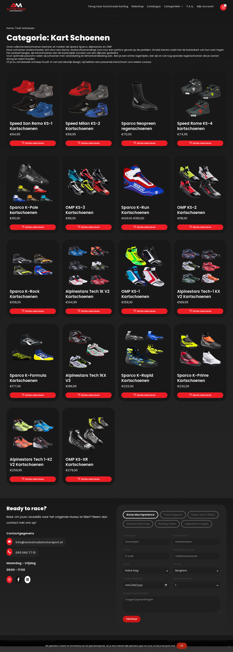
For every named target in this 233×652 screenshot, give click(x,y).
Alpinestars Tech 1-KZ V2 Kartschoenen (31, 466)
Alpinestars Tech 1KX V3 (86, 381)
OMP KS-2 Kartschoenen (191, 211)
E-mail (126, 554)
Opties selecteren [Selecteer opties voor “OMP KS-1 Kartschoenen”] (144, 313)
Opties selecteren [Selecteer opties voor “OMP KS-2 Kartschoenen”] (200, 228)
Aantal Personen (183, 583)
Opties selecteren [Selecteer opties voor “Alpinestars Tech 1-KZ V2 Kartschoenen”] (33, 483)
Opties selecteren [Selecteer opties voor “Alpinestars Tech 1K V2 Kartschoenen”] (88, 313)
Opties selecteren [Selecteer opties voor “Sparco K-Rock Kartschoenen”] (33, 313)
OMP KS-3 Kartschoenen (79, 211)
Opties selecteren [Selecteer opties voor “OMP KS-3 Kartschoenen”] (88, 228)
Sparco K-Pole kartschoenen (24, 211)
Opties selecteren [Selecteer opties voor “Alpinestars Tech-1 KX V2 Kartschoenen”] (200, 313)
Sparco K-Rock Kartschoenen (24, 296)
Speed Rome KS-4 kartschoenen (194, 126)
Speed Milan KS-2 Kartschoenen (83, 126)
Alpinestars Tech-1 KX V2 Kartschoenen (198, 296)
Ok (182, 646)
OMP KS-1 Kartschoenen (135, 296)
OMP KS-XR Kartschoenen (79, 466)
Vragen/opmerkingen (136, 598)
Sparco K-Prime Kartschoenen (193, 381)
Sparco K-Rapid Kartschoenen (137, 381)
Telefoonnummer (183, 554)
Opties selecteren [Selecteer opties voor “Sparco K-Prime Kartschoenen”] (200, 398)
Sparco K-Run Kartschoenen (135, 211)
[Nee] (229, 646)
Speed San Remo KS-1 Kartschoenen (31, 126)
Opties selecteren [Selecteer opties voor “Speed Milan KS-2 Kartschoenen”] (88, 143)
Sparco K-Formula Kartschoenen (28, 381)
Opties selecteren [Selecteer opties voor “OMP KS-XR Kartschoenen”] (88, 483)
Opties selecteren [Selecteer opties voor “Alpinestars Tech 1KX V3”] (88, 398)
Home (10, 28)
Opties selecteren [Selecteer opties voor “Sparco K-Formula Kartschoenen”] (33, 398)
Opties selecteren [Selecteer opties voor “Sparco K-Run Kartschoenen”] (144, 228)
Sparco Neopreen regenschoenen (138, 126)
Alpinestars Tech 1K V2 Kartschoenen (88, 296)
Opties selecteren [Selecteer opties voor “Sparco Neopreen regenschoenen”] (144, 143)
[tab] (140, 519)
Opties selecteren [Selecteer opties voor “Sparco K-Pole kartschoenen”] (33, 228)
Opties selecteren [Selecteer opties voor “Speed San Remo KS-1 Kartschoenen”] (33, 143)
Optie (126, 569)
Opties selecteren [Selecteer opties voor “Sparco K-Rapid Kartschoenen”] (144, 398)
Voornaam (129, 540)
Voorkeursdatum (133, 583)
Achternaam (180, 540)
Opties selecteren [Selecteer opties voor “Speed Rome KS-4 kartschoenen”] (200, 143)
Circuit (177, 569)
